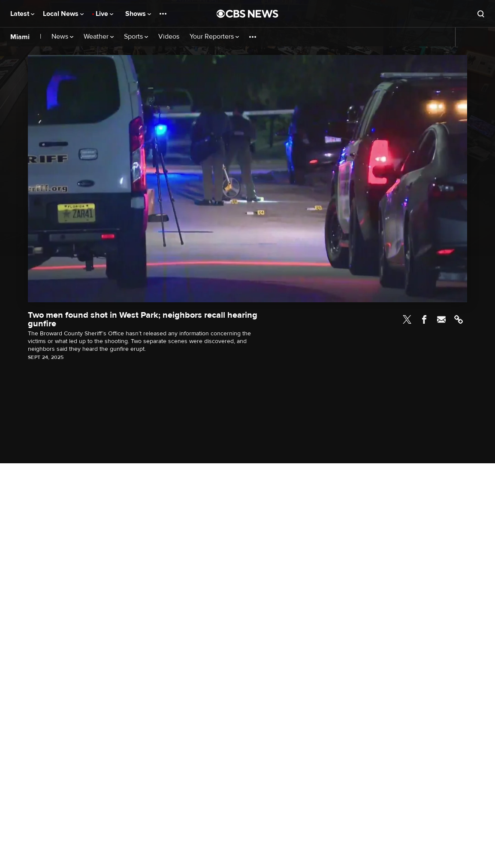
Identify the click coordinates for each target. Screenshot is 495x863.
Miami (20, 37)
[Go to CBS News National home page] (247, 13)
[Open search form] (481, 14)
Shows (138, 13)
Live (104, 13)
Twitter (407, 319)
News (62, 37)
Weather (99, 37)
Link (458, 319)
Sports (136, 37)
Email (441, 319)
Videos (168, 37)
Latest (22, 13)
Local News (63, 13)
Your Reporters (214, 37)
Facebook (424, 319)
